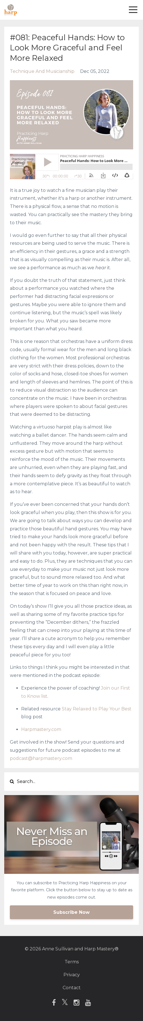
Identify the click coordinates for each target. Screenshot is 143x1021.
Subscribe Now (71, 912)
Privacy (71, 974)
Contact (72, 987)
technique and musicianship (42, 71)
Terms (72, 961)
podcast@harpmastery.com (41, 758)
